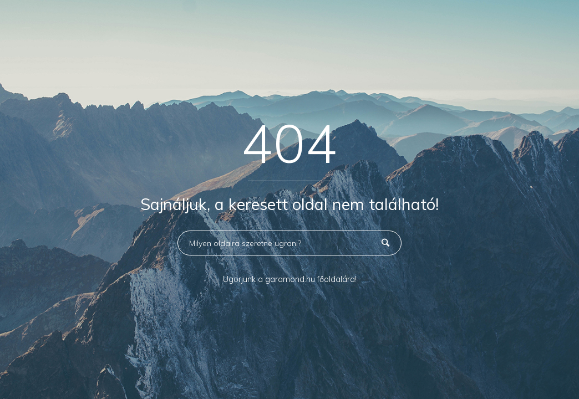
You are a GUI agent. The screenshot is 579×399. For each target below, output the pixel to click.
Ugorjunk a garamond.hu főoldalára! (290, 279)
